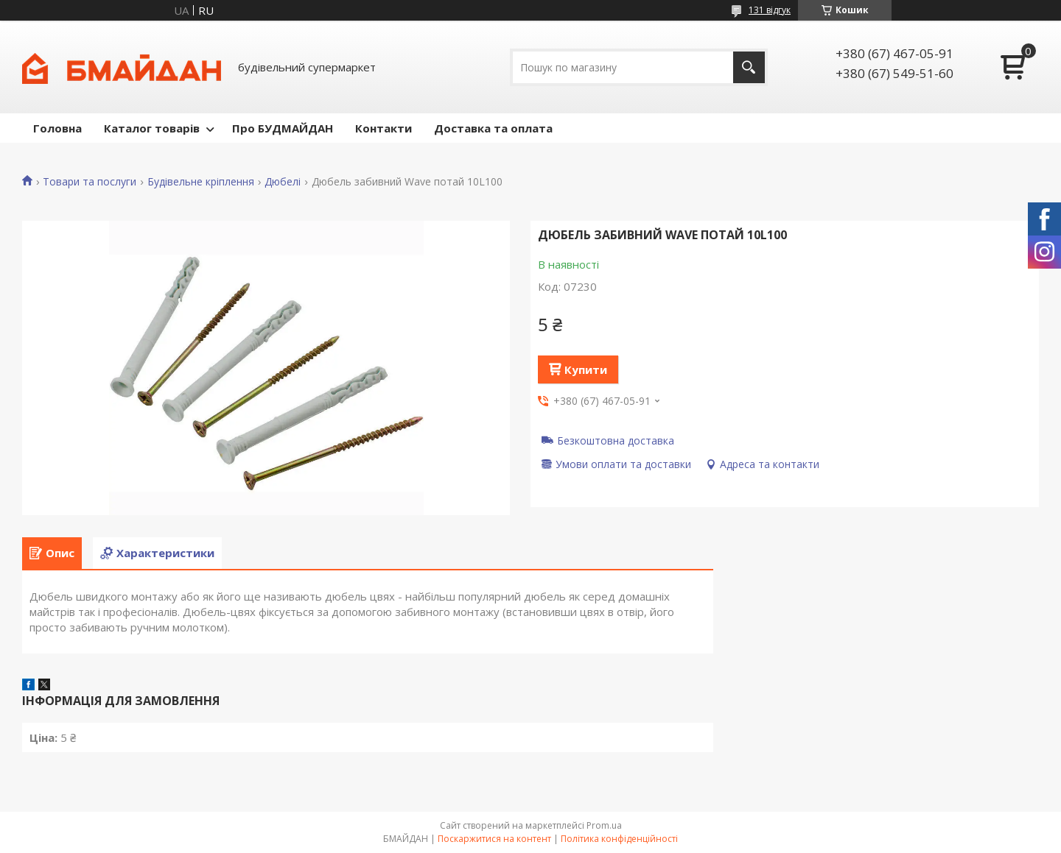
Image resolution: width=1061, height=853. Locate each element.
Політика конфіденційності (619, 838)
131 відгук (770, 10)
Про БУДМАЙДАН (282, 128)
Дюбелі (283, 181)
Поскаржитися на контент (494, 838)
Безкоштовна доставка (615, 440)
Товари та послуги (89, 181)
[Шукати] (749, 67)
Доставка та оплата (493, 128)
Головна (57, 128)
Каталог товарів (152, 128)
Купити (585, 369)
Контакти (383, 128)
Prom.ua (604, 825)
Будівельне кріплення (200, 181)
